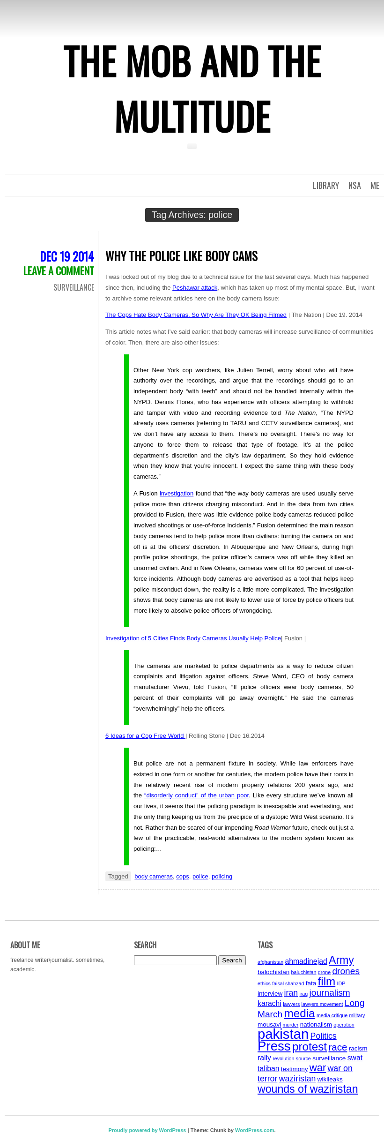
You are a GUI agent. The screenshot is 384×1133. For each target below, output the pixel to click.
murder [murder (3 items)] (291, 1025)
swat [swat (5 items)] (354, 1058)
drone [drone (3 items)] (324, 972)
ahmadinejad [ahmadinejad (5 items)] (306, 961)
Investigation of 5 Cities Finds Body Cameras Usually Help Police (193, 638)
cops (182, 876)
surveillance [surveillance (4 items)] (329, 1058)
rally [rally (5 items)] (264, 1058)
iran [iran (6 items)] (291, 993)
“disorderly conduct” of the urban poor (196, 795)
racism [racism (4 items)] (358, 1048)
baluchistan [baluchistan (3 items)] (304, 972)
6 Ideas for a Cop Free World (145, 735)
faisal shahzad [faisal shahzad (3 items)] (288, 983)
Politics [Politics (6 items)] (323, 1036)
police (200, 876)
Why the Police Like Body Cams (181, 255)
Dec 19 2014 (67, 256)
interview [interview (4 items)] (270, 993)
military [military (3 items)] (357, 1015)
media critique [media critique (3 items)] (332, 1015)
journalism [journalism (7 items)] (330, 993)
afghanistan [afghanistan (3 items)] (270, 962)
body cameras (153, 876)
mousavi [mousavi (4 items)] (269, 1024)
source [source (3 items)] (303, 1058)
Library (326, 185)
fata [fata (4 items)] (311, 983)
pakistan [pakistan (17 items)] (283, 1034)
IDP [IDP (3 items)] (341, 983)
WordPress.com (254, 1130)
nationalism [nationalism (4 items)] (316, 1024)
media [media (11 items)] (299, 1013)
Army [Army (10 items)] (341, 960)
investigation (176, 493)
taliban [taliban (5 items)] (268, 1069)
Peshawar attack (194, 287)
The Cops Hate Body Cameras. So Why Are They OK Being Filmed (196, 314)
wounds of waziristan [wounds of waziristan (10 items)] (308, 1089)
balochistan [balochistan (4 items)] (273, 971)
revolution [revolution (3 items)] (283, 1058)
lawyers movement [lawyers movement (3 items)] (322, 1004)
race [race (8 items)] (337, 1047)
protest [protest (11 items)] (309, 1046)
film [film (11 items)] (327, 981)
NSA (354, 185)
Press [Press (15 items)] (274, 1046)
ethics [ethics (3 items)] (264, 983)
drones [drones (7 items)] (346, 971)
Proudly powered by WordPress (147, 1130)
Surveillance (73, 287)
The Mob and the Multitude (192, 88)
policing (222, 876)
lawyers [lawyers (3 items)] (291, 1004)
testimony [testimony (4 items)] (294, 1069)
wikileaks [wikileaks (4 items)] (330, 1079)
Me (374, 185)
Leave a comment (58, 270)
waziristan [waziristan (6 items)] (297, 1078)
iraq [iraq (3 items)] (303, 994)
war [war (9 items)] (318, 1067)
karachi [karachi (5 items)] (269, 1003)
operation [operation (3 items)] (343, 1025)
